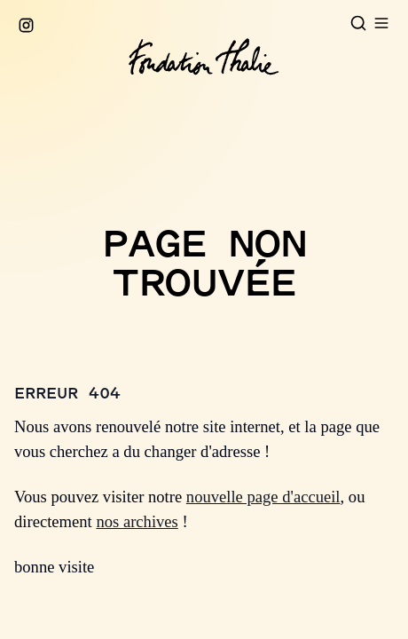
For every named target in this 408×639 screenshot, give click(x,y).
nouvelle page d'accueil (263, 496)
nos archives (136, 521)
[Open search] (358, 23)
